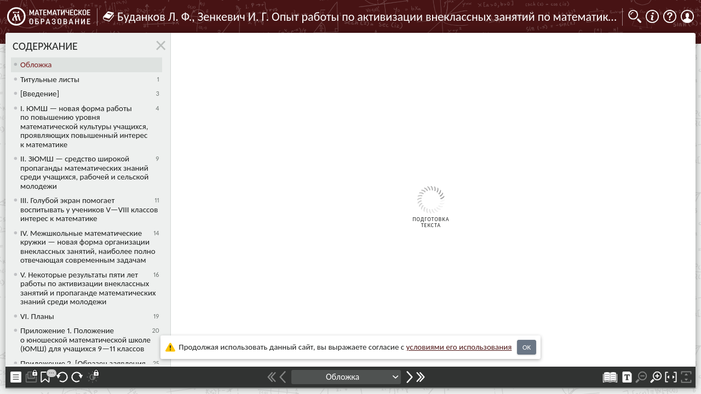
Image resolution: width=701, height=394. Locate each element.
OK (526, 347)
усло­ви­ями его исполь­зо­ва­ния (459, 347)
